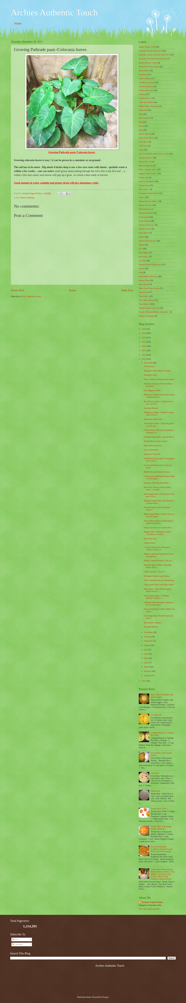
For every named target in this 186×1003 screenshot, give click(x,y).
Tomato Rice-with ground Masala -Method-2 (161, 827)
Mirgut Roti (155, 791)
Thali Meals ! (144, 304)
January (147, 675)
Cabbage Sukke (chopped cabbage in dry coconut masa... (158, 603)
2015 (144, 350)
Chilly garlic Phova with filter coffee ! (159, 585)
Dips (141, 122)
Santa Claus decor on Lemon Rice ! (158, 528)
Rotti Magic (143, 253)
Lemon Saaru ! (150, 543)
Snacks (141, 268)
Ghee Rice (155, 773)
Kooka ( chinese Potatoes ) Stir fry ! (158, 561)
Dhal (141, 114)
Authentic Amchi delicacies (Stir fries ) (154, 55)
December (148, 363)
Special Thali (144, 280)
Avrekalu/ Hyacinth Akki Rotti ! (157, 483)
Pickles (142, 237)
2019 (144, 333)
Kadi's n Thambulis (146, 181)
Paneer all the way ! (147, 225)
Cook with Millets (146, 102)
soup (141, 272)
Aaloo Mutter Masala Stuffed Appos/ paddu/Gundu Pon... (158, 522)
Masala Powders (145, 205)
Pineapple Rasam (151, 627)
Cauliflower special (146, 82)
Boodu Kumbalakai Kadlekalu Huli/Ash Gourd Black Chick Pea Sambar (161, 849)
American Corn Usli (152, 454)
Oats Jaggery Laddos (152, 390)
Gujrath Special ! (145, 158)
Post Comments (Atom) (31, 296)
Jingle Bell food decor (152, 445)
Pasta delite (143, 233)
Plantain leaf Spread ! (147, 241)
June (146, 654)
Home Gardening (27, 198)
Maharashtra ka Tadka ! (148, 201)
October (147, 637)
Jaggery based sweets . (148, 173)
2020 (144, 329)
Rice (140, 249)
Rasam (141, 245)
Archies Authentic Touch (54, 12)
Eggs (141, 130)
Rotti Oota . (143, 257)
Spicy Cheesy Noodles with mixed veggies (162, 696)
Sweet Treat (143, 292)
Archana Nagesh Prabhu (152, 902)
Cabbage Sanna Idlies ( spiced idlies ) (159, 437)
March (147, 667)
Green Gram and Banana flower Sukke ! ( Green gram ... (159, 477)
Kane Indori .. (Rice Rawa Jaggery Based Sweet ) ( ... (157, 590)
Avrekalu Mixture (151, 408)
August (147, 645)
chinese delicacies (146, 90)
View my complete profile (149, 909)
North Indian (144, 217)
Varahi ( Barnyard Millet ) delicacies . (154, 312)
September (148, 641)
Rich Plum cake (150, 539)
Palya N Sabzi (144, 221)
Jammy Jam (143, 177)
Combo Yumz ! (145, 98)
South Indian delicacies (148, 276)
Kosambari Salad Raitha (148, 193)
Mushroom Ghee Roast (153, 419)
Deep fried (143, 110)
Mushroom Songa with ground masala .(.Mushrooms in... (159, 396)
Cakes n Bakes (145, 78)
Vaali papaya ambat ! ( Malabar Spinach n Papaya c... (156, 597)
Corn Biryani (156, 715)
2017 (144, 342)
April (146, 663)
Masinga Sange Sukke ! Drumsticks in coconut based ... (159, 502)
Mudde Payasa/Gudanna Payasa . (157, 472)
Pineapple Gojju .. (151, 375)
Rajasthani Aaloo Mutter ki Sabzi (157, 371)
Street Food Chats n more (149, 288)
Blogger (105, 997)
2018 (144, 338)
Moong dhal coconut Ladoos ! (156, 441)
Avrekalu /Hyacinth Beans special (152, 59)
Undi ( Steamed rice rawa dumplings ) (159, 580)
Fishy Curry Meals (146, 138)
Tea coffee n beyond (147, 300)
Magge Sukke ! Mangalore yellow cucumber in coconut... (157, 533)
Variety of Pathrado (146, 316)
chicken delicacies (146, 86)
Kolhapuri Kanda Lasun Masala (156, 576)
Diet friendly (144, 118)
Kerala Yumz (144, 185)
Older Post (127, 290)
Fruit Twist (143, 146)
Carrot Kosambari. (151, 450)
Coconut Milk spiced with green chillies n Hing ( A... (157, 548)
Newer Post (17, 290)
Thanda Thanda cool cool (149, 308)
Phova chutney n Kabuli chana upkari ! (159, 379)
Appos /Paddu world (147, 47)
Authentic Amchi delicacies (150, 51)
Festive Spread (145, 134)
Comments (17, 944)
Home (18, 23)
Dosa (141, 126)
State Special (144, 284)
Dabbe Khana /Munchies (149, 106)
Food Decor (143, 142)
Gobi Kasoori (149, 366)
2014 (144, 355)
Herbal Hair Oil (145, 162)
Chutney (142, 94)
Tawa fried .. (144, 296)
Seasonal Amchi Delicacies (150, 264)
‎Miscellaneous (144, 209)
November (148, 632)
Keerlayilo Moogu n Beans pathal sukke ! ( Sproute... (157, 488)
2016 (144, 346)
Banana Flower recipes (148, 63)
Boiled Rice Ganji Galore (149, 67)
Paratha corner (144, 229)
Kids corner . (144, 189)
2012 (144, 681)
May (146, 658)
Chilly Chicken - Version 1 (154, 572)
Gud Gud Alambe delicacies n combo (154, 154)
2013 (144, 359)
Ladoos (142, 197)
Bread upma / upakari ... (153, 623)
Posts (15, 939)
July (146, 650)
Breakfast (142, 74)
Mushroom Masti (146, 213)
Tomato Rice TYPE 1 (159, 809)
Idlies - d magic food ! (148, 169)
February (148, 671)
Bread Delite (144, 71)
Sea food (142, 261)
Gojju (141, 150)
